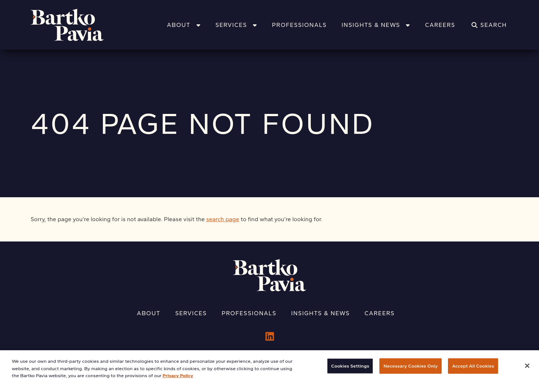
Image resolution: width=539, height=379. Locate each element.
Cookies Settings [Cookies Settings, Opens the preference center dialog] (350, 369)
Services (236, 24)
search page (222, 219)
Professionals (299, 24)
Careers (440, 24)
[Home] (77, 25)
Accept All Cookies (473, 369)
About (184, 24)
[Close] (527, 369)
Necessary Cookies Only (410, 369)
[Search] (489, 25)
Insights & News (375, 24)
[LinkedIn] (270, 337)
